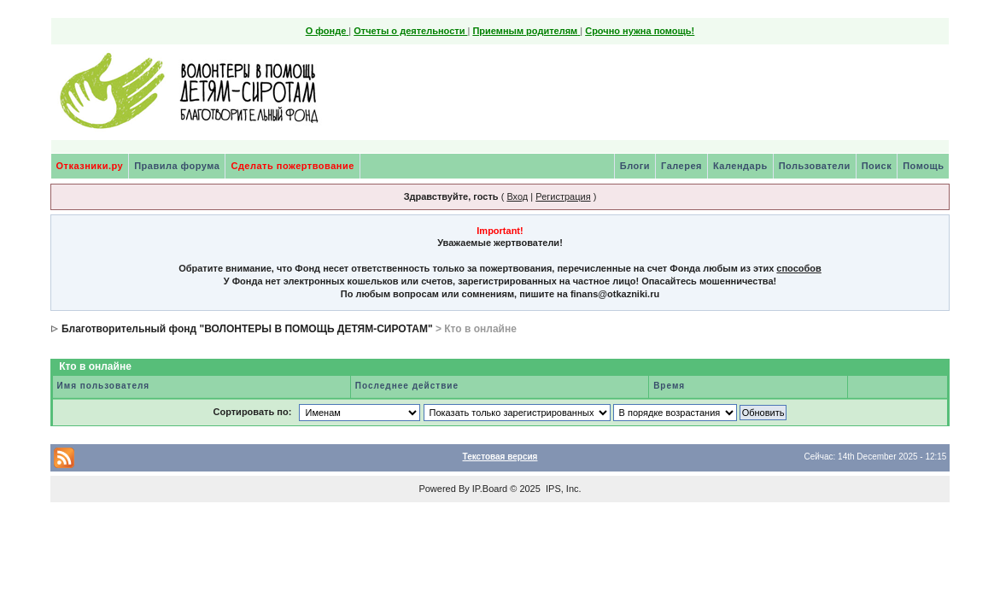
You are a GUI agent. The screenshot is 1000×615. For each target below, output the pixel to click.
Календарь (740, 166)
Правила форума (176, 166)
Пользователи (815, 166)
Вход (517, 196)
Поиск (877, 166)
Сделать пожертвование (292, 166)
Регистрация (562, 196)
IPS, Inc (562, 488)
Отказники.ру (90, 166)
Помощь (923, 166)
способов (798, 268)
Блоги (635, 166)
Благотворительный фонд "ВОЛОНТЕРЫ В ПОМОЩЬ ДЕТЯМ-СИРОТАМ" (247, 329)
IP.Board (489, 488)
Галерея (681, 166)
